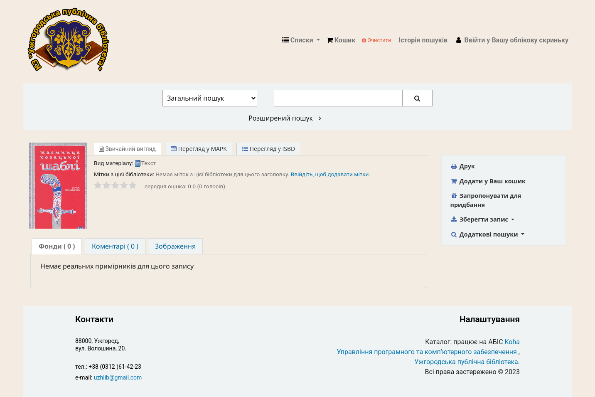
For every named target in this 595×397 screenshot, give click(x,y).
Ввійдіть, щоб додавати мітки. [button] (330, 174)
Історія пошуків (422, 40)
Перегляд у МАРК (199, 149)
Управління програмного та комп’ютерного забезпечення (427, 352)
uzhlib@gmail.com (118, 377)
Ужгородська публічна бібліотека (466, 362)
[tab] (57, 246)
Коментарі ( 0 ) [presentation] (115, 246)
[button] (341, 40)
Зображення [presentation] (175, 246)
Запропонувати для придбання (485, 200)
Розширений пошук (284, 118)
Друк (462, 166)
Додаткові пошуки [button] (485, 234)
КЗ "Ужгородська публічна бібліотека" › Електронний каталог (72, 40)
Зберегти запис (480, 219)
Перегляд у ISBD (268, 149)
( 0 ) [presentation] (57, 246)
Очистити (376, 40)
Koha (512, 342)
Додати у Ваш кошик (488, 181)
